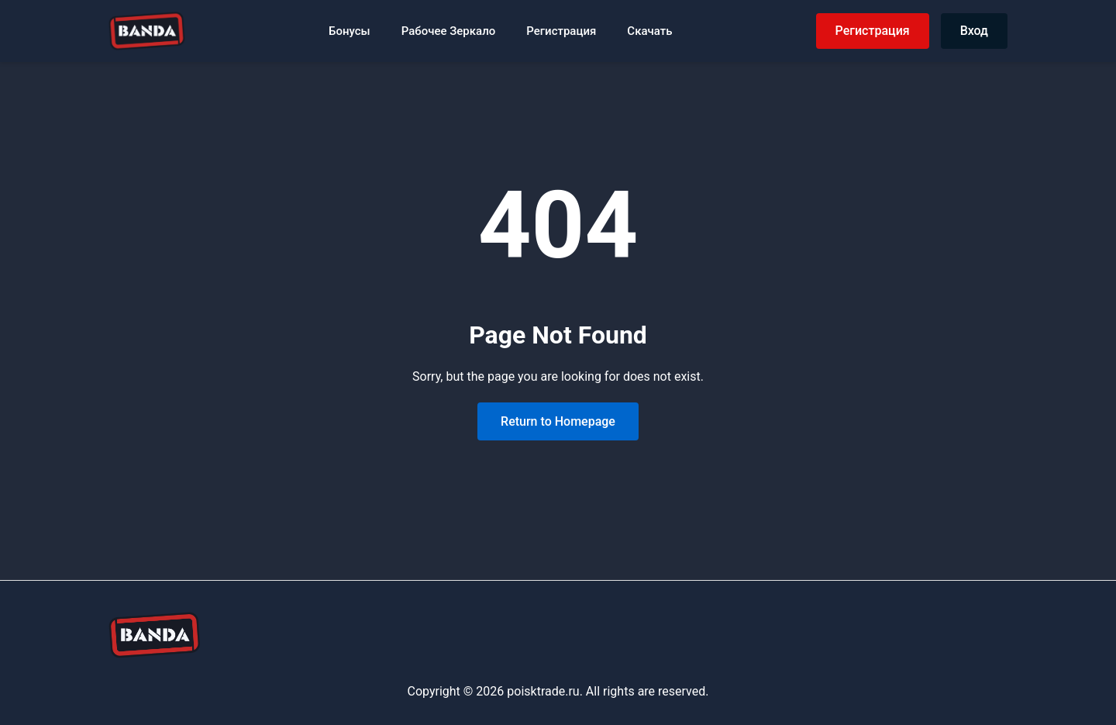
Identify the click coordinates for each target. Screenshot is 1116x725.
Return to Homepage (558, 421)
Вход (974, 30)
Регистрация (561, 31)
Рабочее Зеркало (448, 31)
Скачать (649, 31)
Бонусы (349, 31)
